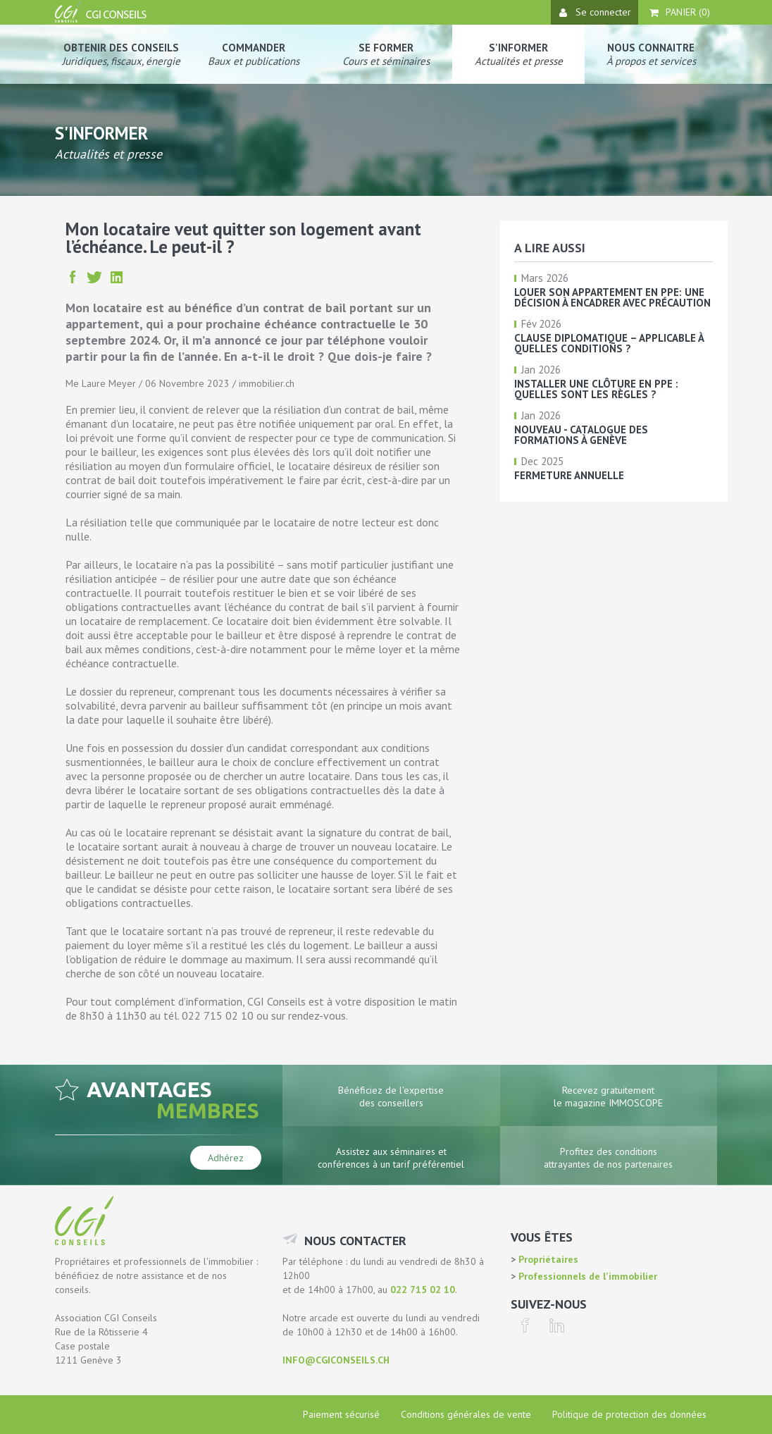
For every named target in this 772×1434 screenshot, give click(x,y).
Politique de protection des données (629, 1414)
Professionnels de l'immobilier (586, 1276)
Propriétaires (547, 1259)
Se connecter (595, 12)
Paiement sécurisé (341, 1414)
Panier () (679, 12)
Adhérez (226, 1157)
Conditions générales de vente (466, 1414)
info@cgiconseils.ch (336, 1360)
